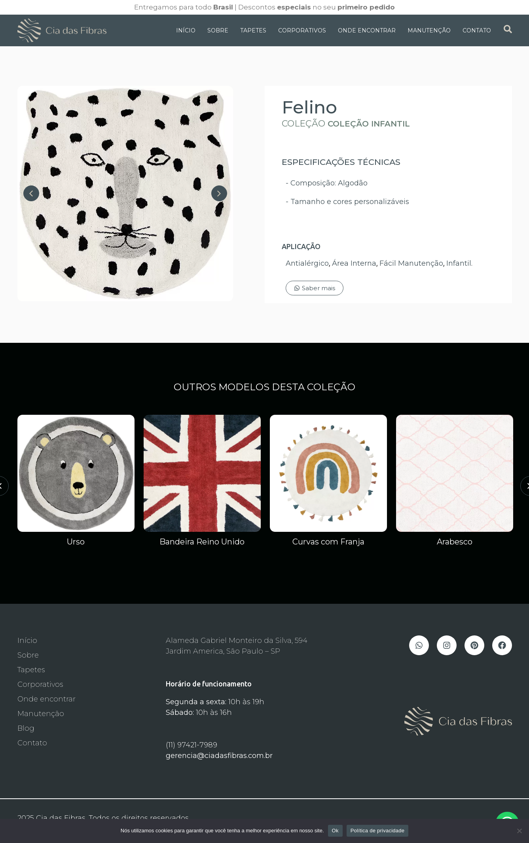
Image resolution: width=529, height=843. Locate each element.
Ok (335, 831)
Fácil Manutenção (411, 263)
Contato (477, 30)
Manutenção (429, 30)
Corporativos (302, 30)
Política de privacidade (378, 831)
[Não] (519, 831)
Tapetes (253, 30)
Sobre (217, 30)
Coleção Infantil (369, 124)
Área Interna (354, 263)
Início (185, 30)
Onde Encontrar (367, 30)
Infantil (458, 263)
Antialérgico (307, 263)
